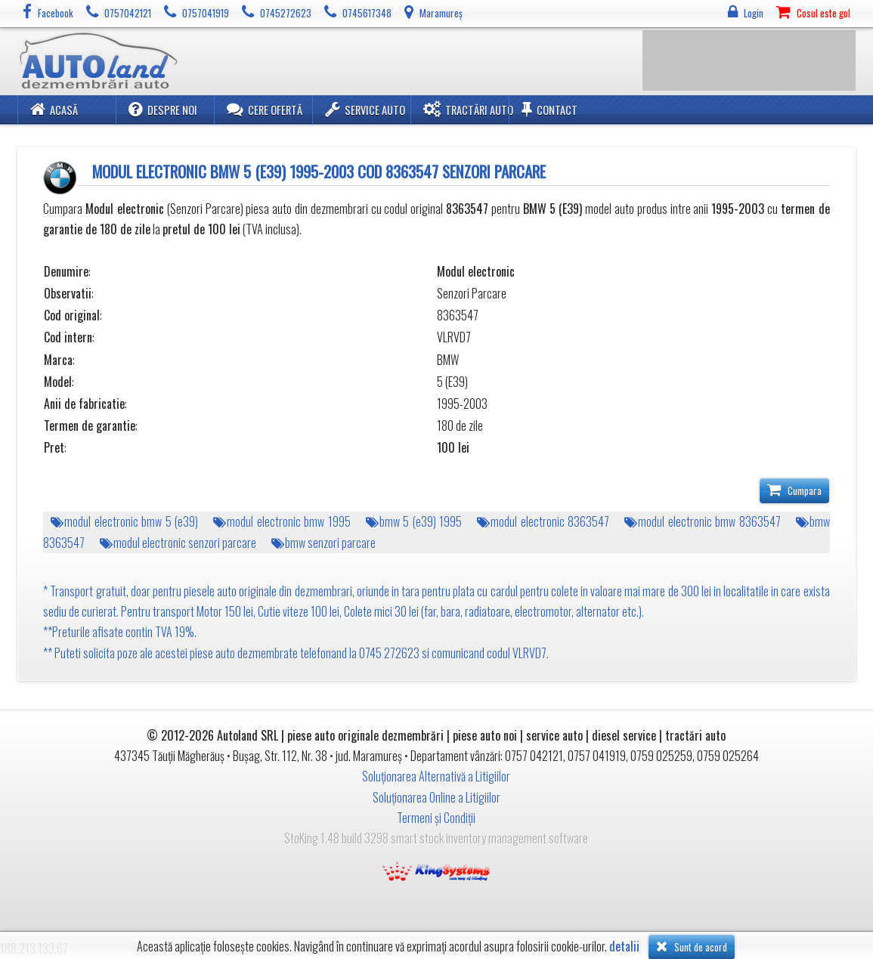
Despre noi (162, 109)
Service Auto (365, 109)
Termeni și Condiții (436, 818)
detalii (624, 946)
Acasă (54, 109)
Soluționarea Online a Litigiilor (436, 797)
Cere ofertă (264, 109)
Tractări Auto (468, 109)
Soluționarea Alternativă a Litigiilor (436, 776)
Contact (549, 109)
